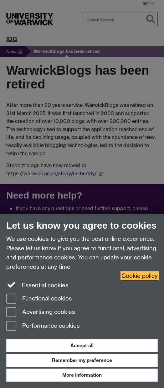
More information (82, 375)
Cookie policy (139, 275)
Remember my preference (82, 360)
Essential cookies (37, 285)
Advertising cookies (40, 312)
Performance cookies (43, 326)
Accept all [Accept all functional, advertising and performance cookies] (82, 345)
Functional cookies (39, 299)
